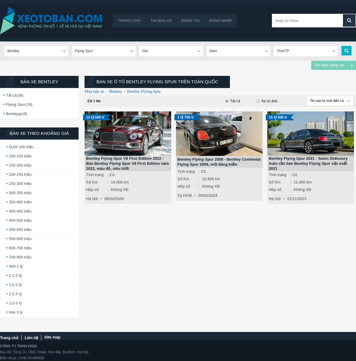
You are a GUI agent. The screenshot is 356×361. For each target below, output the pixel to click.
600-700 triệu (20, 248)
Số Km (92, 182)
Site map (52, 337)
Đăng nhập (220, 20)
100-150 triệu (20, 156)
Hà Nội (92, 199)
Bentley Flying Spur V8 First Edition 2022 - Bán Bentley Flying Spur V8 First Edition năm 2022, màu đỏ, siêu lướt (127, 163)
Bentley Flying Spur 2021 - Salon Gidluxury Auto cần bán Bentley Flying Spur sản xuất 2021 (308, 163)
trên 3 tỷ (16, 312)
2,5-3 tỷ (15, 303)
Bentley (115, 91)
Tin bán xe (161, 20)
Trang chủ (129, 20)
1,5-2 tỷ (15, 284)
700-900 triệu (20, 257)
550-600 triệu (20, 239)
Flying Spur (16, 104)
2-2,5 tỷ (15, 294)
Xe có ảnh (266, 101)
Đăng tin (190, 20)
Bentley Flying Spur (144, 91)
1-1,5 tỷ (15, 275)
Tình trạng (95, 174)
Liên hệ (31, 338)
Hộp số (92, 189)
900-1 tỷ (16, 266)
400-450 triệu (20, 211)
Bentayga (14, 113)
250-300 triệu (20, 183)
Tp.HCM (184, 195)
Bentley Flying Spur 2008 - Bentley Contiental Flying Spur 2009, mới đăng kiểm (218, 162)
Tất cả (11, 95)
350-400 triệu (20, 202)
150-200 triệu (20, 165)
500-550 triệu (20, 229)
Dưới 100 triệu (21, 147)
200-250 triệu (20, 174)
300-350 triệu (20, 193)
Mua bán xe (94, 91)
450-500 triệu (20, 220)
